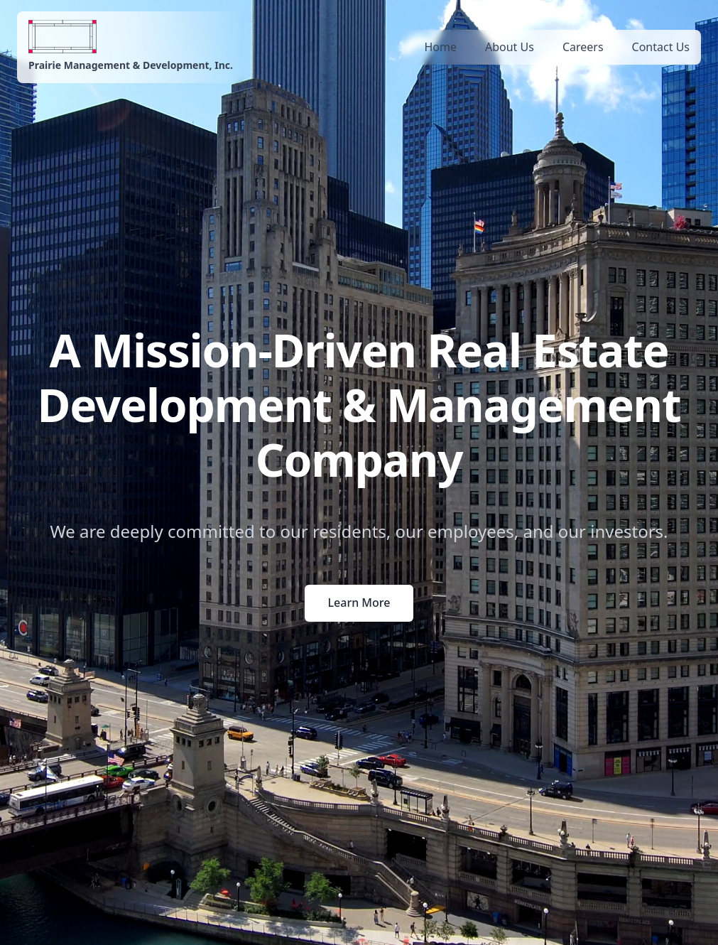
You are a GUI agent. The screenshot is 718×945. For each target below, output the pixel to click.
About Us (509, 47)
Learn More (359, 602)
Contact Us (661, 47)
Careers (583, 47)
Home (440, 47)
